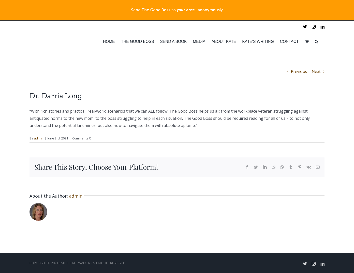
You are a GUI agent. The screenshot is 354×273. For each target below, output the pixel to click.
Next (316, 71)
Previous (299, 71)
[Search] (316, 41)
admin (38, 138)
